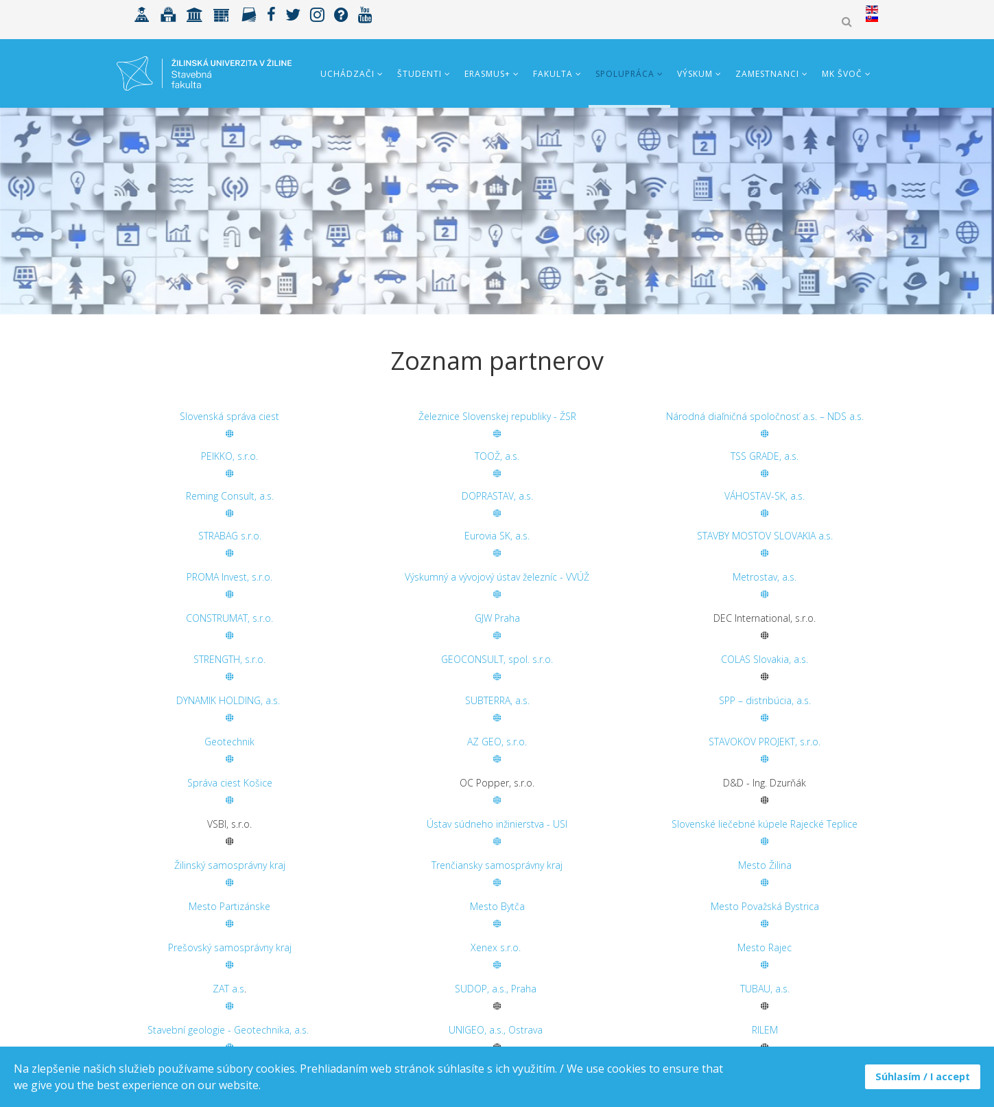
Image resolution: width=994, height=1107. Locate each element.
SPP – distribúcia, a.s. (765, 700)
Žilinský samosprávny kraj (229, 865)
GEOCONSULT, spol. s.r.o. (497, 659)
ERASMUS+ (487, 74)
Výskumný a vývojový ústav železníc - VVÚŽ (497, 576)
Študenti (419, 74)
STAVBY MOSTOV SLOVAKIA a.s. (765, 535)
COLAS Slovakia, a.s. (764, 659)
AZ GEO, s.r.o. (497, 741)
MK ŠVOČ (842, 74)
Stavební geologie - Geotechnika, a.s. (228, 1029)
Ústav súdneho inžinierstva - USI (497, 823)
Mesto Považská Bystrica (765, 906)
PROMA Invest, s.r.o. (229, 576)
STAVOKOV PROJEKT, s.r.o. (764, 741)
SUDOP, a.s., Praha (495, 988)
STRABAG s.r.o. (229, 535)
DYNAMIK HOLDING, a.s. (229, 700)
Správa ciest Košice (229, 782)
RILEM (765, 1029)
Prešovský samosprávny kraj (230, 947)
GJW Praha (497, 618)
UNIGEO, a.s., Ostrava (496, 1029)
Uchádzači (347, 74)
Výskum (695, 74)
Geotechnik (229, 741)
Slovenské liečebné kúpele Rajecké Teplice (764, 823)
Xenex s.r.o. (496, 947)
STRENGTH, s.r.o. (229, 659)
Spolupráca (624, 74)
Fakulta (553, 74)
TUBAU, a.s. (765, 988)
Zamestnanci (767, 74)
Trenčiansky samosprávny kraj (497, 865)
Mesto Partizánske (229, 906)
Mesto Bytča (497, 906)
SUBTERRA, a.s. (497, 700)
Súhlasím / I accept (922, 1076)
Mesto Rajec (764, 947)
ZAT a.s (228, 988)
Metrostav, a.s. (764, 576)
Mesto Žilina (765, 865)
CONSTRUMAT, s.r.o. (229, 618)
